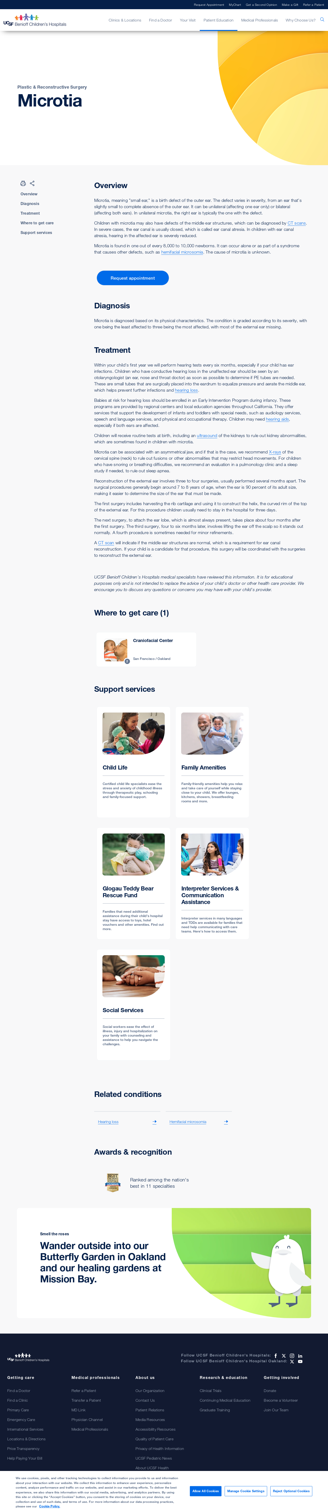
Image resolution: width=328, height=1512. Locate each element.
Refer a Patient (313, 5)
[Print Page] (23, 183)
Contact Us (145, 1400)
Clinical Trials (210, 1390)
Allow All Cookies (206, 1493)
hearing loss (186, 390)
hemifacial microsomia (182, 251)
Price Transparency (23, 1448)
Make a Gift (290, 5)
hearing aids (277, 419)
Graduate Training (215, 1410)
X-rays (275, 451)
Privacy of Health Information (159, 1448)
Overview (29, 193)
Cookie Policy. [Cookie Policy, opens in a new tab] (49, 1508)
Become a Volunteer (281, 1400)
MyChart (235, 5)
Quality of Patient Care (154, 1439)
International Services (25, 1429)
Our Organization (149, 1390)
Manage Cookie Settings (245, 1493)
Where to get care (37, 222)
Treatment (30, 213)
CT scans (297, 223)
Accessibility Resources (155, 1429)
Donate (270, 1390)
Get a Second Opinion (261, 5)
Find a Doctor (160, 20)
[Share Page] (32, 183)
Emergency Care (21, 1419)
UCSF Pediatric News (153, 1458)
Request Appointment (209, 5)
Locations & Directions (26, 1439)
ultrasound (207, 435)
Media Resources (150, 1419)
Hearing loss (108, 1121)
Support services (36, 232)
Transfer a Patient (86, 1400)
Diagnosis (30, 203)
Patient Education (219, 20)
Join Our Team (276, 1410)
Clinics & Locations (125, 20)
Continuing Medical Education (225, 1400)
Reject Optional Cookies (291, 1493)
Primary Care (18, 1410)
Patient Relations (149, 1410)
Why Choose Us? (301, 20)
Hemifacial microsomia (188, 1121)
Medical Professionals (259, 20)
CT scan (106, 542)
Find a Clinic (17, 1400)
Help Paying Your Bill (24, 1458)
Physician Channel (87, 1419)
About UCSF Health (152, 1468)
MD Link (78, 1410)
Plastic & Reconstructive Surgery (52, 87)
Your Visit (188, 20)
